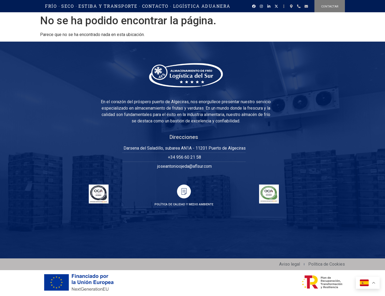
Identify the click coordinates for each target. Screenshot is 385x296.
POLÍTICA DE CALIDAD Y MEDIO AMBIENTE (184, 204)
